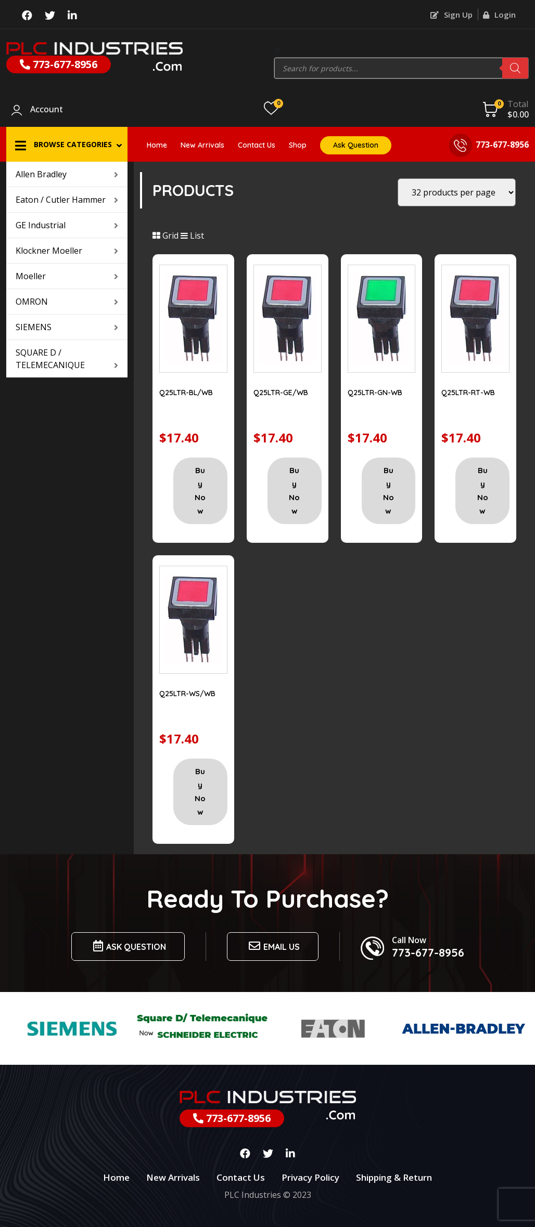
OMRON (67, 301)
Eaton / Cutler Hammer (67, 199)
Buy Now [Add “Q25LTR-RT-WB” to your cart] (482, 490)
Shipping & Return (394, 1177)
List (192, 235)
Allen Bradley (67, 174)
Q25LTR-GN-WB (375, 392)
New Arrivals (202, 145)
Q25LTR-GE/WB (280, 392)
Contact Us (256, 145)
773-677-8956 (58, 64)
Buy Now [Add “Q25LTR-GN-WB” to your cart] (388, 490)
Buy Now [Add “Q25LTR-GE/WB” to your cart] (294, 490)
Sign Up (451, 14)
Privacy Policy (310, 1177)
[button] (67, 144)
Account (46, 109)
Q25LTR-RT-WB (468, 392)
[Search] (515, 68)
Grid (165, 235)
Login (499, 14)
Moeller (67, 276)
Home (157, 145)
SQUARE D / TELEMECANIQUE (67, 359)
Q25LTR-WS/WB (187, 693)
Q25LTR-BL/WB (186, 392)
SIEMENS (67, 327)
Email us (273, 946)
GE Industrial (67, 225)
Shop (298, 145)
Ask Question (355, 145)
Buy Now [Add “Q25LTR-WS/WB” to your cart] (200, 791)
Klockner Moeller (67, 250)
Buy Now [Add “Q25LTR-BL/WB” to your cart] (200, 490)
